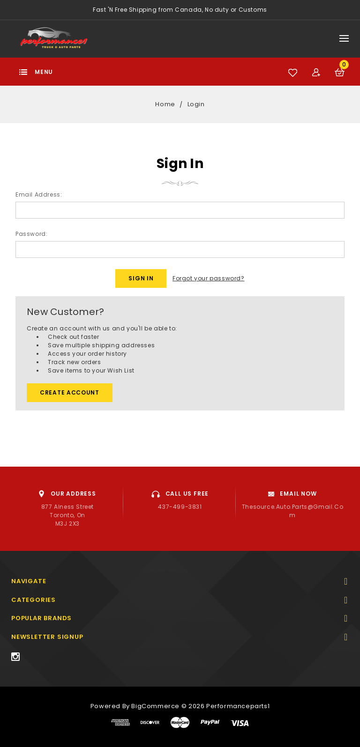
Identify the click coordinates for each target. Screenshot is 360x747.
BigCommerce (155, 706)
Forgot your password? (208, 278)
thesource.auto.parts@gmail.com (292, 511)
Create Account (69, 392)
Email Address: (38, 194)
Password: (31, 234)
